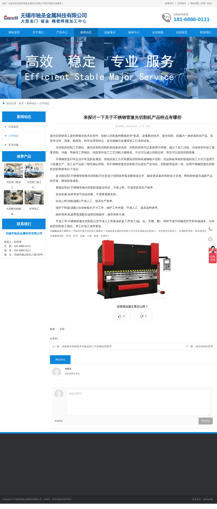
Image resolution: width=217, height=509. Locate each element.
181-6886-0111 (210, 229)
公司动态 (44, 103)
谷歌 (209, 3)
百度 (203, 3)
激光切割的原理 (204, 346)
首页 (21, 103)
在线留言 (182, 3)
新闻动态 (86, 32)
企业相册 (157, 32)
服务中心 (134, 32)
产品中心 (62, 32)
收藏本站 (169, 3)
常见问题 (13, 144)
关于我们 (38, 32)
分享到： (55, 338)
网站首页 (14, 32)
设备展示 (110, 32)
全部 (62, 329)
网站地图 (194, 3)
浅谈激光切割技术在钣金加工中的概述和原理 (87, 346)
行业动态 (13, 126)
